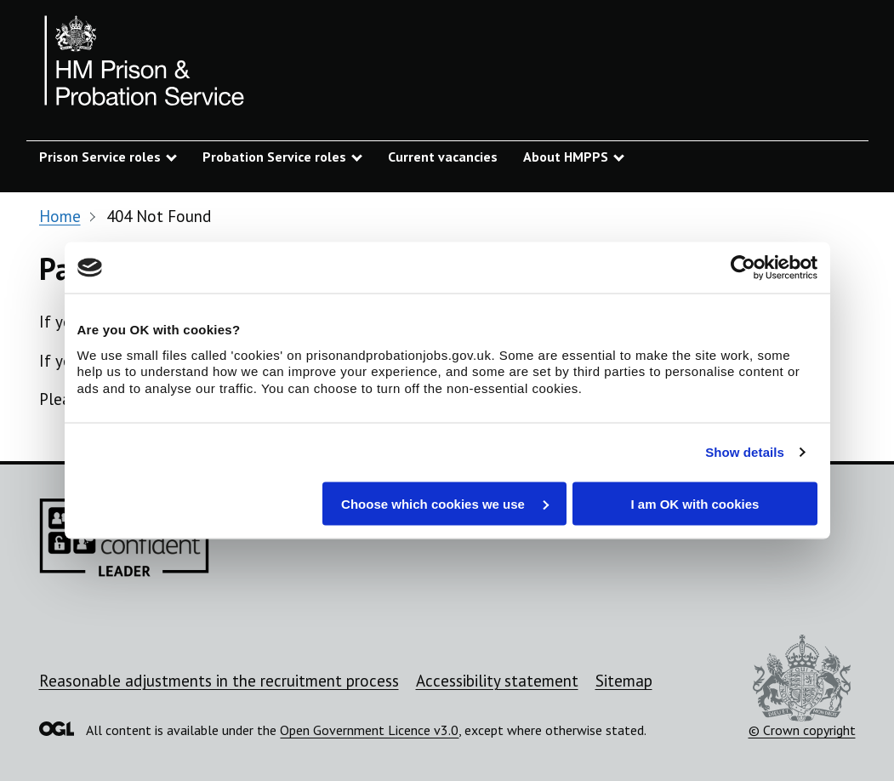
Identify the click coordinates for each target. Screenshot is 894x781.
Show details (744, 452)
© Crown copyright (802, 686)
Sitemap (623, 680)
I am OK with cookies (695, 503)
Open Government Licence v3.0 (369, 729)
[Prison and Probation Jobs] (145, 64)
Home (60, 216)
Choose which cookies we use (445, 503)
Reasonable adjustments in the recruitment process (219, 680)
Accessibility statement (497, 680)
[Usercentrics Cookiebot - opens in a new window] (743, 268)
